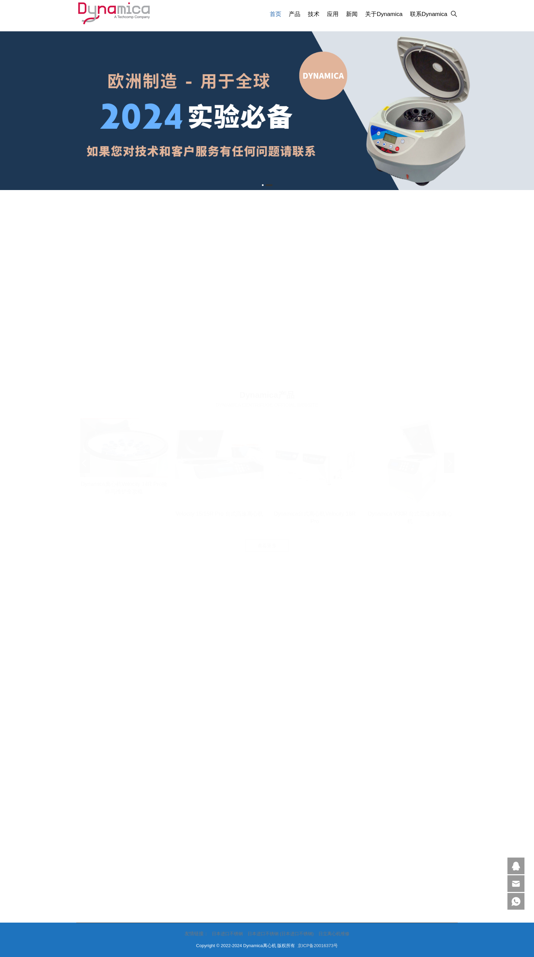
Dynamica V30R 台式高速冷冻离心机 (410, 331)
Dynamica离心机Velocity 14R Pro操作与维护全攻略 (124, 302)
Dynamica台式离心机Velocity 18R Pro (315, 331)
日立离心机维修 (333, 933)
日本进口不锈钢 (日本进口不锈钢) (281, 933)
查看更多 (267, 359)
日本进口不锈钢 (227, 933)
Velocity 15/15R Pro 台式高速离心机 (219, 328)
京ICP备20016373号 (318, 945)
